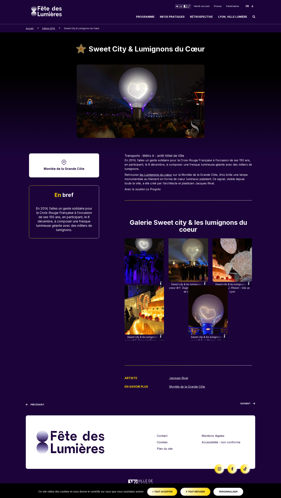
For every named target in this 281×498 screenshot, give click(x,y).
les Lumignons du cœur (156, 174)
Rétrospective (201, 16)
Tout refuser (195, 491)
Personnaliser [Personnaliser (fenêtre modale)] (228, 491)
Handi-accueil (201, 6)
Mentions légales (213, 435)
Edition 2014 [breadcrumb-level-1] (48, 28)
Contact (162, 435)
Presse (218, 6)
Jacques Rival (178, 378)
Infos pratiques (172, 16)
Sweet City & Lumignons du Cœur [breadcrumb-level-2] (81, 28)
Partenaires (232, 6)
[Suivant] (247, 404)
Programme (145, 16)
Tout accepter (162, 491)
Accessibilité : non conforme (221, 442)
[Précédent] (35, 404)
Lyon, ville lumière (232, 16)
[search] (254, 16)
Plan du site (165, 448)
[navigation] (194, 16)
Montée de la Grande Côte (64, 169)
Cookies (162, 442)
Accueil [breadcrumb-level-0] (30, 28)
